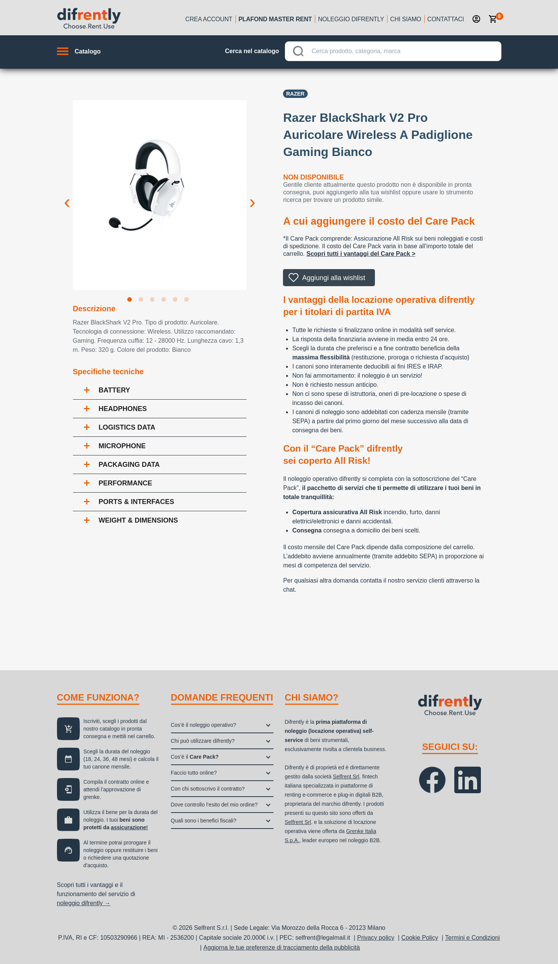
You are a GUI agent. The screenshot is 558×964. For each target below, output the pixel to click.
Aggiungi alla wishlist (333, 278)
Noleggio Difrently (351, 19)
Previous (67, 196)
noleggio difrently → (84, 903)
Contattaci (445, 19)
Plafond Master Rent (275, 19)
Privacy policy (375, 937)
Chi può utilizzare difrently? (203, 741)
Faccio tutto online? (194, 773)
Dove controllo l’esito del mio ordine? (214, 805)
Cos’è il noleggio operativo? (203, 725)
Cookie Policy (419, 937)
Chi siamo (405, 19)
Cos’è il (195, 757)
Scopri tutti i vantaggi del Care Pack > (361, 253)
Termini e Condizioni (472, 937)
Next (252, 196)
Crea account (208, 19)
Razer (295, 94)
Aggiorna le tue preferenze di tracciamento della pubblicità (282, 947)
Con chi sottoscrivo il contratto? (208, 789)
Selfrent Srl (346, 776)
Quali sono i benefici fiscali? (204, 821)
